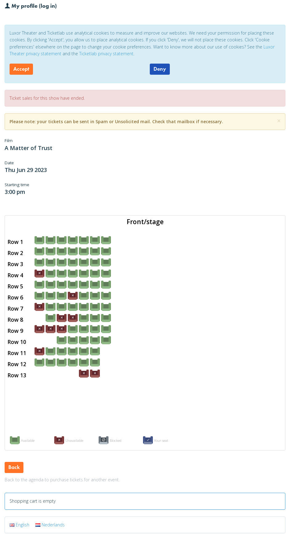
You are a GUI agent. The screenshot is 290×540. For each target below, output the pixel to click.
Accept (21, 68)
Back (14, 467)
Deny (159, 68)
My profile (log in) (31, 5)
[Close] (279, 121)
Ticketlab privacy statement (106, 54)
